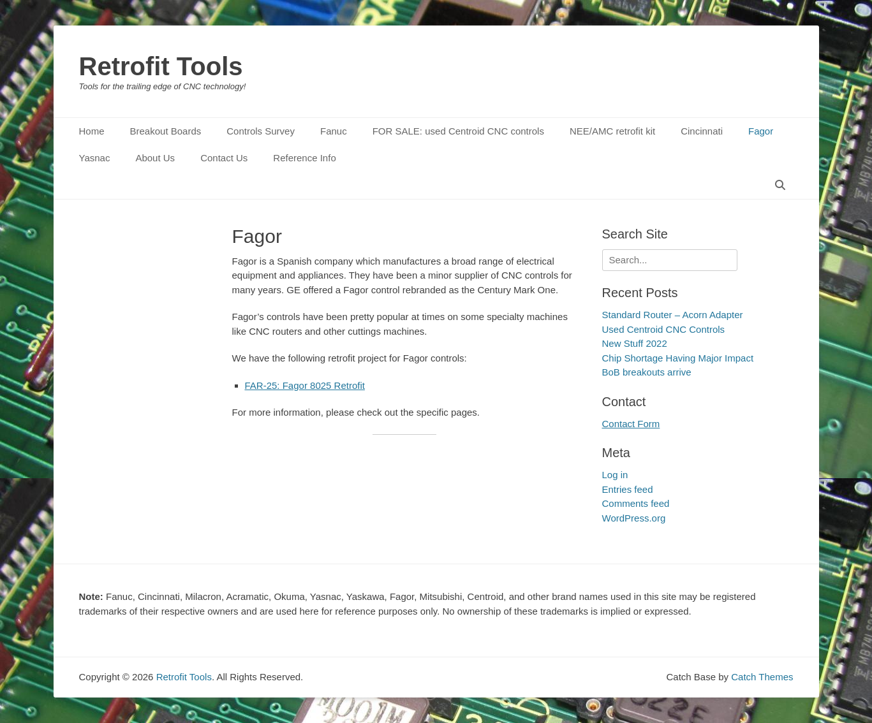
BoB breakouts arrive (646, 372)
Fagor (760, 131)
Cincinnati (702, 131)
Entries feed (627, 489)
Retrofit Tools (161, 66)
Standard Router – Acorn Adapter (672, 314)
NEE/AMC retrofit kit (612, 131)
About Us (155, 157)
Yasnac (94, 157)
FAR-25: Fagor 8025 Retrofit (305, 385)
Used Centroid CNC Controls (663, 329)
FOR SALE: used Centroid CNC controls (458, 131)
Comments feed (636, 503)
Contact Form (631, 423)
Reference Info (304, 157)
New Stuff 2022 (634, 343)
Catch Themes (762, 676)
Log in (615, 474)
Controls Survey (260, 131)
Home (92, 131)
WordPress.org (634, 518)
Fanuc (333, 131)
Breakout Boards (166, 131)
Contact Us (224, 157)
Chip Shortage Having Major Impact (678, 358)
